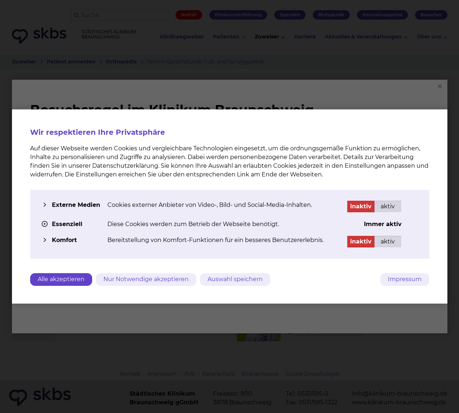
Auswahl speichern (235, 279)
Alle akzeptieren (61, 279)
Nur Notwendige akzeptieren (146, 279)
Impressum (405, 279)
